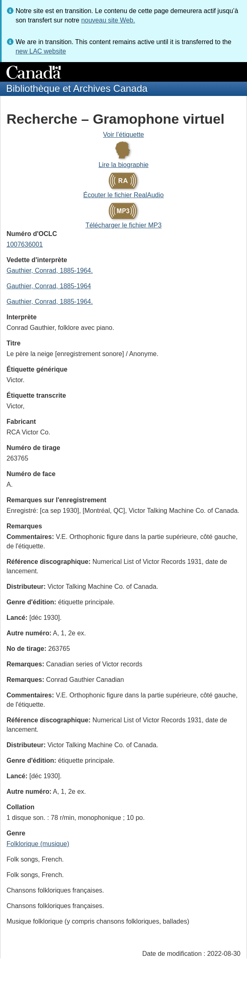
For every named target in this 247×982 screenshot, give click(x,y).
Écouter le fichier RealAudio (123, 195)
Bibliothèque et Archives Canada (77, 88)
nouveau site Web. (108, 20)
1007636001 (25, 244)
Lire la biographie (124, 164)
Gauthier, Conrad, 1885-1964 (49, 286)
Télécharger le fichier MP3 (124, 225)
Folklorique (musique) (38, 843)
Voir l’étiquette (123, 134)
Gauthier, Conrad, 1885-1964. (50, 270)
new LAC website (40, 51)
